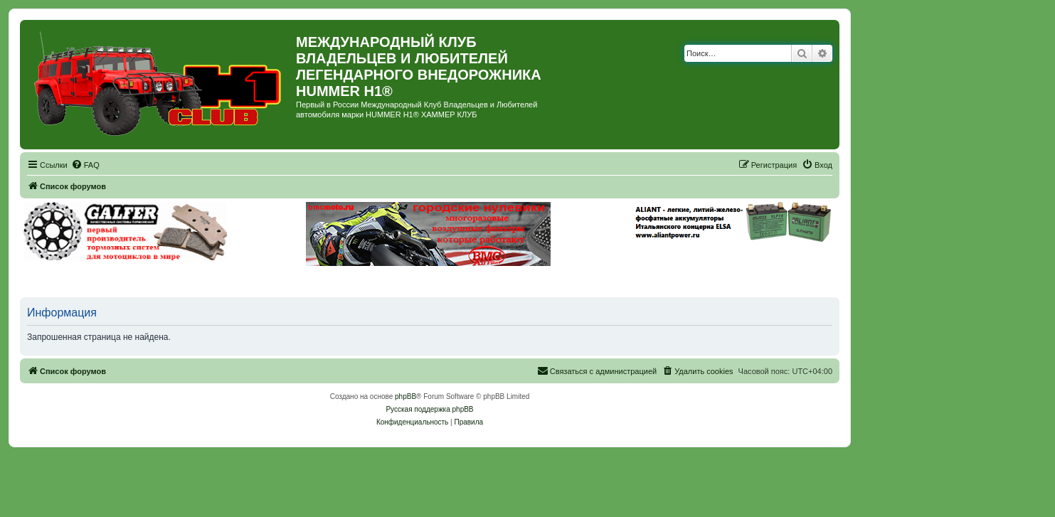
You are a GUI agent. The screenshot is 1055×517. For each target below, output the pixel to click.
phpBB (405, 396)
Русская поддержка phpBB (429, 409)
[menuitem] (85, 165)
